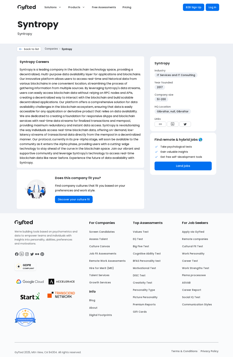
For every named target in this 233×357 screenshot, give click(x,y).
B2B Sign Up (193, 7)
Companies (51, 48)
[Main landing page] (28, 7)
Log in (212, 7)
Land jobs (183, 166)
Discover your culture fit (74, 199)
